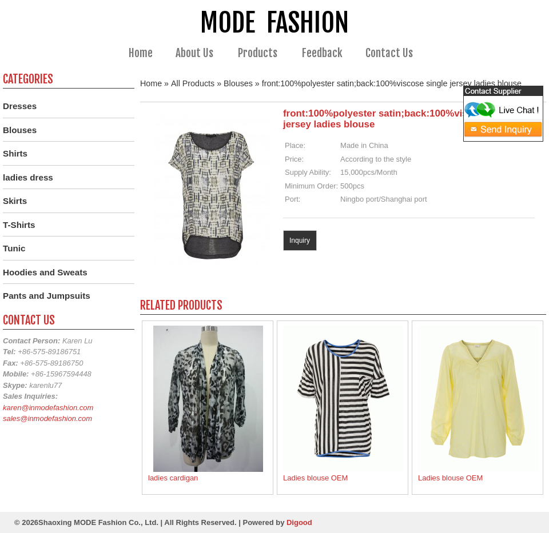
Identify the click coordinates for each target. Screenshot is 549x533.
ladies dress (28, 177)
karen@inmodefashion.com (48, 407)
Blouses (238, 83)
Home (141, 53)
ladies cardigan (173, 478)
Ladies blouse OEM (315, 478)
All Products (192, 83)
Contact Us (389, 53)
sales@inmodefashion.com (47, 418)
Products (262, 53)
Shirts (15, 153)
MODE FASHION (274, 22)
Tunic (14, 248)
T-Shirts (19, 225)
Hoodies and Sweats (45, 272)
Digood (299, 522)
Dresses (20, 106)
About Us (199, 53)
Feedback (322, 53)
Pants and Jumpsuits (46, 295)
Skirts (15, 201)
